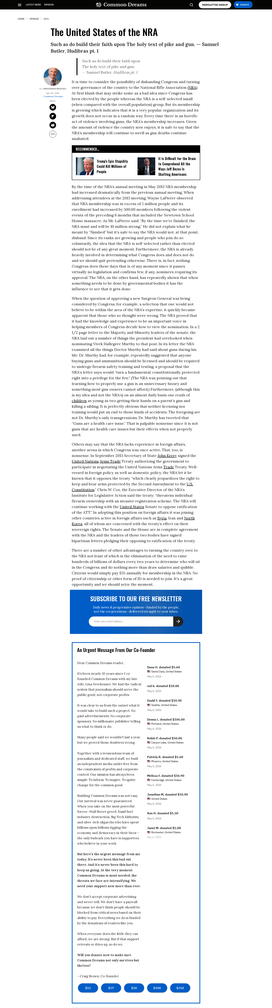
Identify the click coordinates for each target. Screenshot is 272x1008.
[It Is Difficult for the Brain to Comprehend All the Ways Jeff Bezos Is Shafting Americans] (146, 166)
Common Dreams (53, 96)
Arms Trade (110, 461)
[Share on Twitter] (52, 107)
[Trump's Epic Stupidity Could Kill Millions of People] (85, 166)
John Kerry (167, 455)
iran (46, 18)
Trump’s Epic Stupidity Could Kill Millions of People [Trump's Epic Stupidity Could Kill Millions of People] (112, 166)
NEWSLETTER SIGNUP (215, 5)
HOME (21, 18)
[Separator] (52, 134)
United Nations (85, 461)
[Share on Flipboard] (52, 116)
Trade (168, 467)
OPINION (49, 4)
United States (132, 506)
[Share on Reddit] (52, 125)
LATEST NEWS (33, 4)
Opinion (34, 18)
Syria (162, 518)
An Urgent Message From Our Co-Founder (116, 650)
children (79, 400)
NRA (192, 87)
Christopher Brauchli (54, 89)
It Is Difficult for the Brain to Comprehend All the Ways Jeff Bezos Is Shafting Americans (177, 166)
